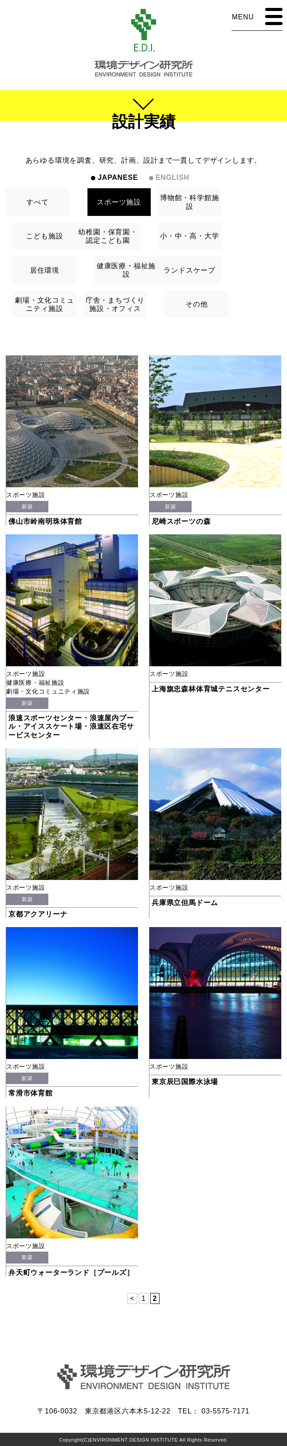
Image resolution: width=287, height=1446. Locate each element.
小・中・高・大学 (189, 236)
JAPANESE (118, 177)
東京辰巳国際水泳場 (185, 1081)
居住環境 (44, 270)
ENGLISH (172, 177)
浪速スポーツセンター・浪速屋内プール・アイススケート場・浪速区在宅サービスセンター (71, 726)
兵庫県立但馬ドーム (185, 902)
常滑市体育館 (30, 1093)
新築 (27, 507)
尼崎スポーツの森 (181, 521)
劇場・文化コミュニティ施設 (44, 304)
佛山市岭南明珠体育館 (45, 521)
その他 (196, 304)
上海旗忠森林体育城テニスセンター (211, 689)
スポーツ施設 (119, 202)
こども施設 (44, 236)
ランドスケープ (189, 270)
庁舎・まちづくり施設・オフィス (115, 304)
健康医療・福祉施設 (126, 270)
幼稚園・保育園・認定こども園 (107, 236)
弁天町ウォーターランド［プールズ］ (71, 1272)
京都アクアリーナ (37, 914)
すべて (37, 202)
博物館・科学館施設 (189, 202)
